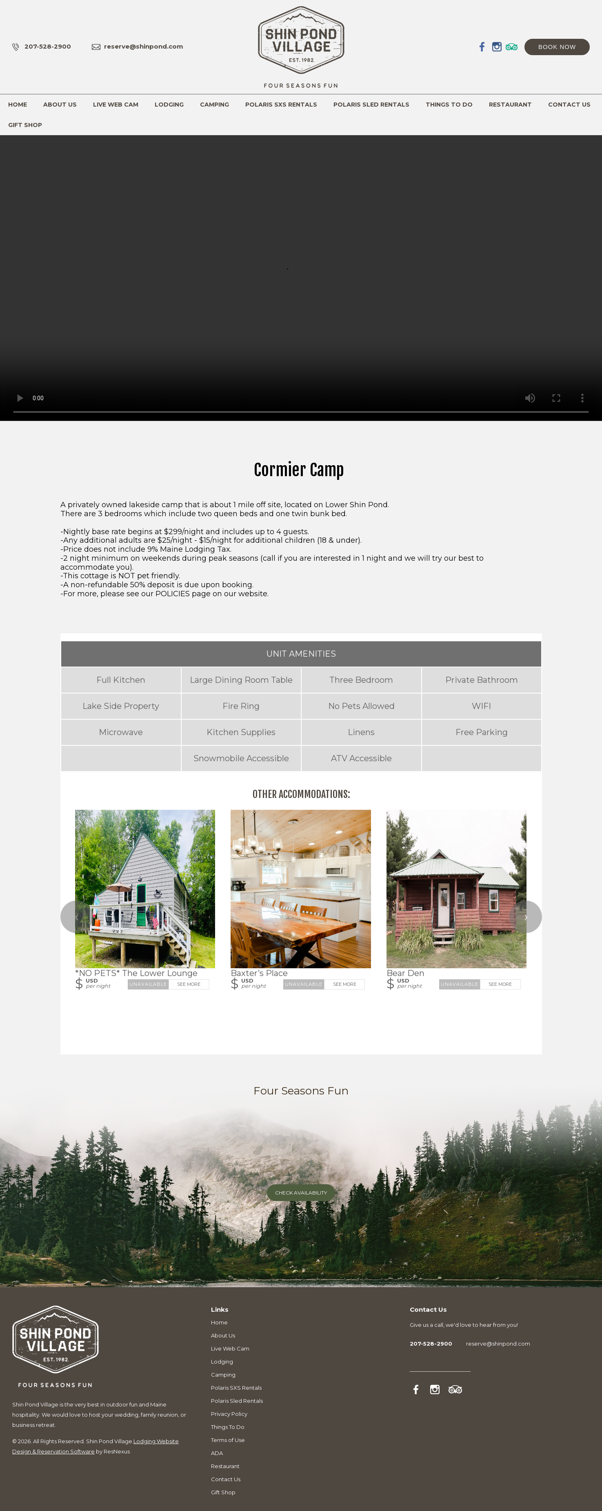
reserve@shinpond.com (143, 46)
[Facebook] (482, 46)
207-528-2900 (47, 46)
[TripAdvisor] (511, 46)
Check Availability (301, 1193)
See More (188, 984)
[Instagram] (497, 46)
